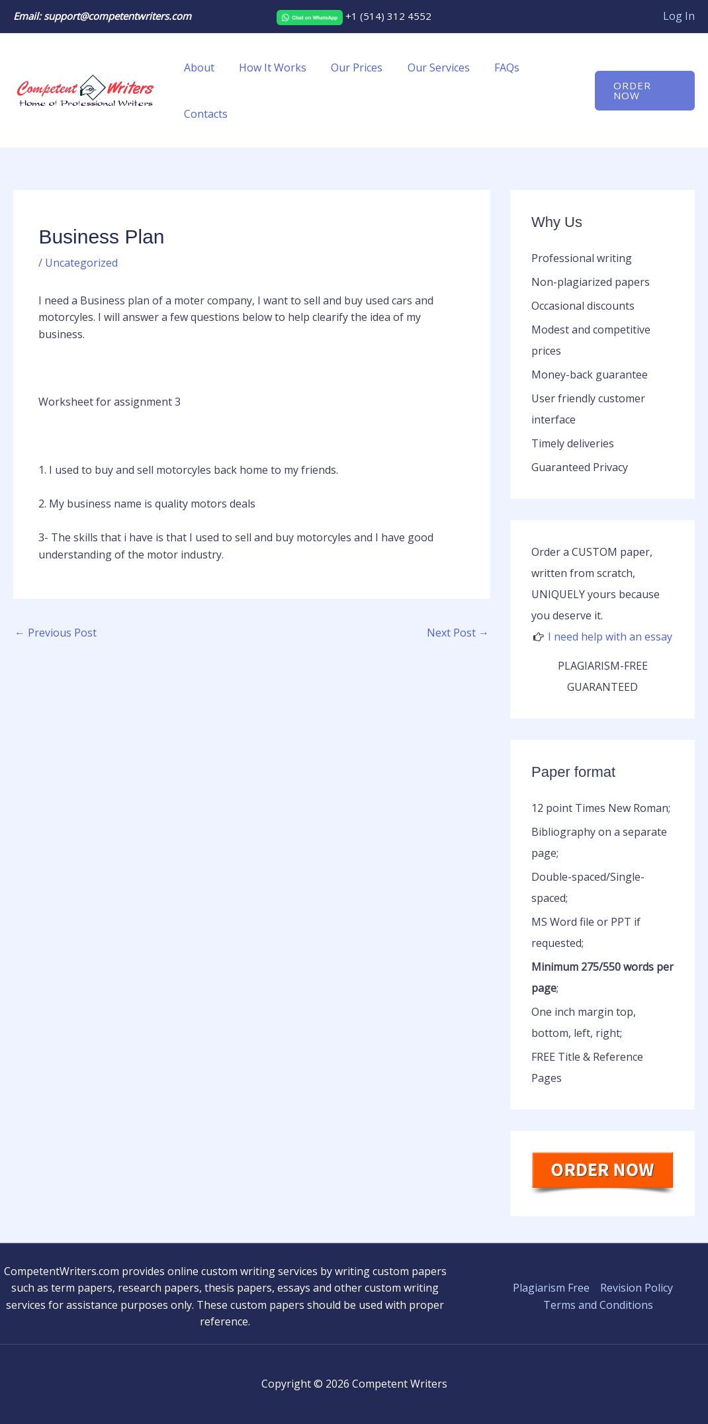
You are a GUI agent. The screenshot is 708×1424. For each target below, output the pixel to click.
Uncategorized (81, 262)
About (197, 67)
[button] (643, 91)
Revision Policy (636, 1287)
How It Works (267, 67)
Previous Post (56, 632)
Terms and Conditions (598, 1305)
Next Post (458, 632)
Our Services (426, 67)
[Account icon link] (679, 16)
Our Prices (348, 67)
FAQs (491, 67)
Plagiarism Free (551, 1287)
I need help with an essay (610, 636)
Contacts (204, 114)
